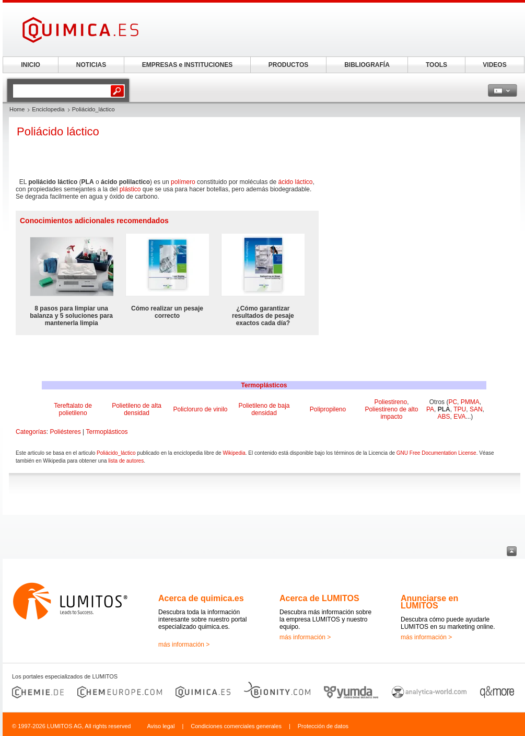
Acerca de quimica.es (201, 598)
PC (452, 402)
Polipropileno (328, 409)
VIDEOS (494, 64)
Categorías (31, 431)
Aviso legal (160, 726)
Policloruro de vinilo (200, 409)
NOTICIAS (91, 64)
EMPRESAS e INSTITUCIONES (187, 64)
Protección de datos (323, 726)
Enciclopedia (48, 109)
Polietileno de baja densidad (263, 409)
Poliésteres (65, 431)
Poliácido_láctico (116, 453)
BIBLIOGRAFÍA (367, 64)
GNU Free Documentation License (436, 453)
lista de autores (126, 461)
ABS (444, 416)
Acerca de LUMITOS (319, 598)
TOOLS (436, 64)
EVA (459, 416)
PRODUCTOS (288, 64)
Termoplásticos (264, 385)
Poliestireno (390, 402)
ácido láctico (295, 182)
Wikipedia (234, 453)
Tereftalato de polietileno (73, 409)
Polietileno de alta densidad (136, 409)
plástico (130, 189)
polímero (183, 182)
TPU (459, 409)
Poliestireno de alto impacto (391, 413)
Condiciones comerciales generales (236, 726)
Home (17, 109)
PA (430, 409)
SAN (476, 409)
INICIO (30, 64)
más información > (183, 644)
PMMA (470, 402)
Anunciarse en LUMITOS (429, 602)
